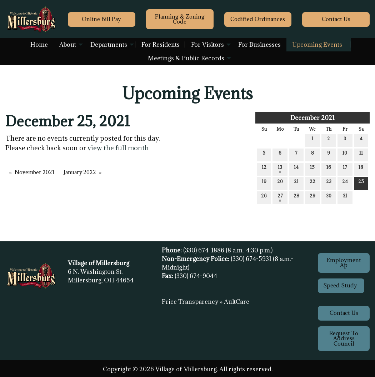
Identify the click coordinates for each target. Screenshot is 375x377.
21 (296, 183)
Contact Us (344, 313)
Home (39, 45)
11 (361, 154)
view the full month (118, 148)
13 (280, 168)
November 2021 (35, 172)
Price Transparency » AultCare (205, 302)
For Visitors (207, 45)
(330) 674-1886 (204, 250)
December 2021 (312, 118)
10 (344, 154)
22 (312, 183)
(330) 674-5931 (252, 259)
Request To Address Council (343, 338)
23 (328, 183)
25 (361, 183)
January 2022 (80, 172)
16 (328, 168)
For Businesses (259, 45)
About (67, 45)
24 (345, 183)
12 (264, 168)
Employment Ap (344, 262)
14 (296, 168)
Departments (108, 45)
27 (280, 197)
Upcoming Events (317, 45)
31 (345, 197)
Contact (336, 19)
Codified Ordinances (257, 19)
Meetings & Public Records (186, 58)
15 (312, 168)
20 (280, 183)
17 (345, 168)
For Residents (160, 45)
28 (296, 197)
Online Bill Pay (101, 19)
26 (264, 197)
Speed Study (341, 285)
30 (328, 197)
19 (264, 183)
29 (312, 197)
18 (361, 168)
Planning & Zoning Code (180, 19)
